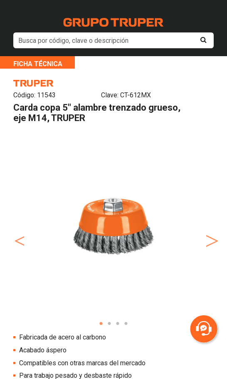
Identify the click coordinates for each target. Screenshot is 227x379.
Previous (18, 232)
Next (209, 232)
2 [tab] (109, 324)
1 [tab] (101, 324)
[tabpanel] (113, 225)
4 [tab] (126, 324)
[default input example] (113, 40)
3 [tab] (118, 324)
